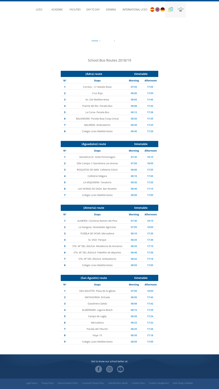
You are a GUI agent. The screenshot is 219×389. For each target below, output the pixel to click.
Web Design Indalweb (183, 383)
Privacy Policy (48, 383)
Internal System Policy (68, 383)
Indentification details (118, 383)
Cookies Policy (138, 383)
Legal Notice (31, 383)
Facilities (75, 9)
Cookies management (159, 383)
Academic (57, 9)
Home (95, 40)
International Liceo (135, 9)
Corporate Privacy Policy (93, 383)
